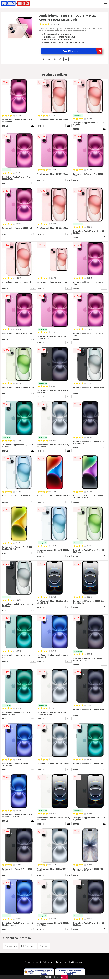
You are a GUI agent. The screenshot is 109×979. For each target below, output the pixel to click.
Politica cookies (76, 962)
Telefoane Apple (28, 946)
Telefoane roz (11, 946)
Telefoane (44, 946)
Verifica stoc (82, 51)
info (32, 126)
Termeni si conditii (33, 962)
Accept (64, 976)
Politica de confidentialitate (55, 962)
